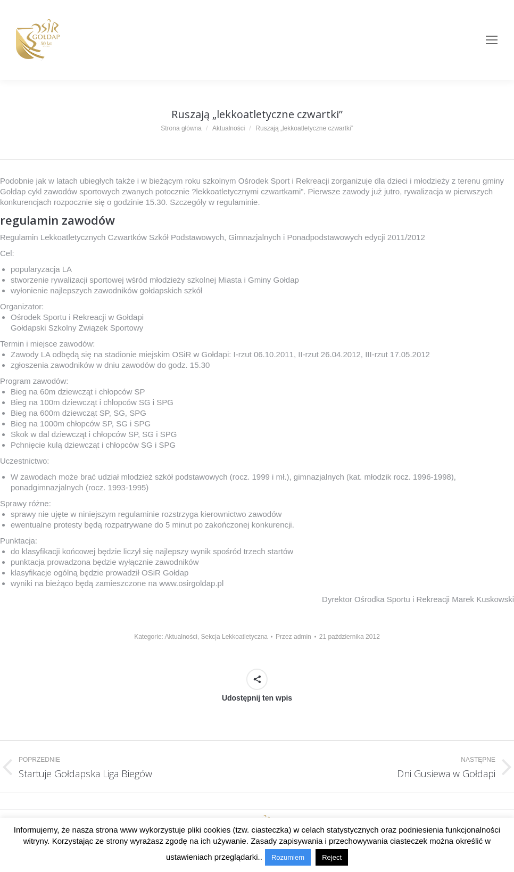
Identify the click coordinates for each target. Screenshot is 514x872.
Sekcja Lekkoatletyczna (234, 636)
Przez (293, 636)
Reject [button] (332, 857)
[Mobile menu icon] (491, 40)
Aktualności (181, 636)
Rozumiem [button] (287, 857)
